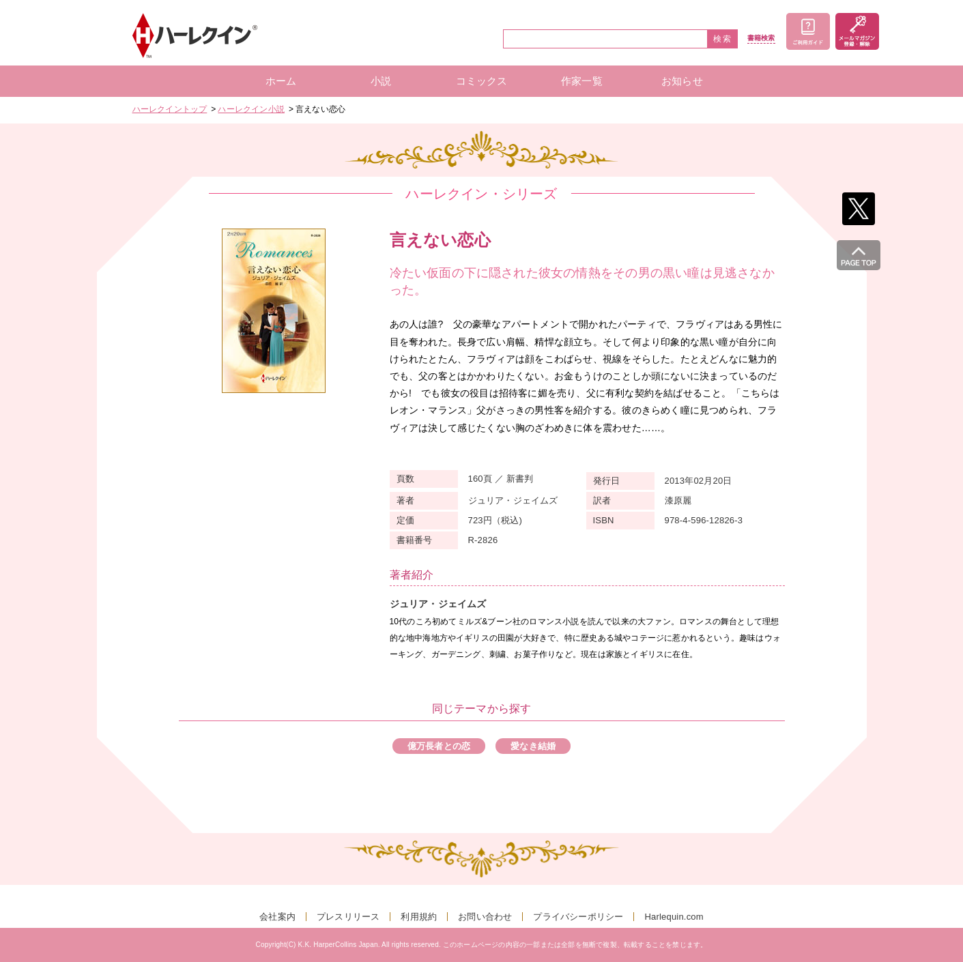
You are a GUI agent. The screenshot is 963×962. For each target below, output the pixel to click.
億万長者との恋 (438, 746)
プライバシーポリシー (578, 916)
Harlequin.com (673, 916)
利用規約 (419, 916)
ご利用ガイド (808, 31)
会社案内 (277, 916)
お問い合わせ (485, 916)
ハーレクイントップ (169, 109)
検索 (722, 39)
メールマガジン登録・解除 (857, 31)
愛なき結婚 (533, 746)
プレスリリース (348, 916)
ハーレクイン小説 (251, 109)
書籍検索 (761, 38)
